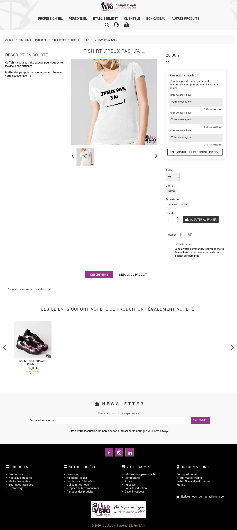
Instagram (119, 452)
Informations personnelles (141, 474)
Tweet (189, 234)
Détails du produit (133, 274)
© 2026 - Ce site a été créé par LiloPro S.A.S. (119, 525)
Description (99, 274)
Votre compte (140, 467)
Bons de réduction (136, 488)
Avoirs (128, 481)
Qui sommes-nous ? (79, 484)
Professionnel (50, 18)
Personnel (78, 18)
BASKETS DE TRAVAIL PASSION (32, 362)
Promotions (16, 474)
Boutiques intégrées (21, 484)
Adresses (130, 484)
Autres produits (185, 18)
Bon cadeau (155, 18)
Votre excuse (176, 94)
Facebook (109, 452)
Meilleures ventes (19, 481)
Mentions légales (77, 477)
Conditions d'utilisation (81, 481)
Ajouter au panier (203, 219)
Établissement (105, 18)
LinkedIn (129, 452)
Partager (180, 234)
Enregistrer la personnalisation (195, 152)
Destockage (16, 488)
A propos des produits (80, 491)
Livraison (72, 474)
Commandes (132, 477)
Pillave (187, 94)
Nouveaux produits (20, 477)
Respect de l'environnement (84, 488)
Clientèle (132, 18)
